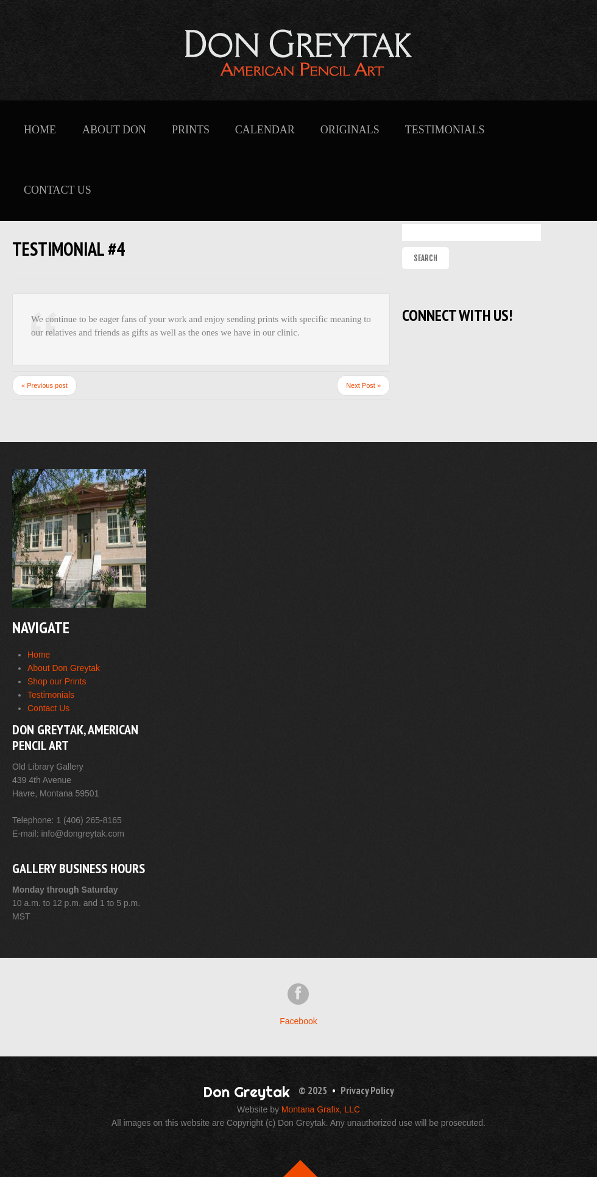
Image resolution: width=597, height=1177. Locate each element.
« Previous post (44, 385)
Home (40, 130)
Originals (350, 130)
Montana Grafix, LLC (320, 1109)
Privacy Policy (367, 1090)
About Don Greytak (63, 668)
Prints (191, 130)
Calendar (265, 130)
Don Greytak (246, 1092)
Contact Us (57, 190)
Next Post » (363, 385)
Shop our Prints (57, 681)
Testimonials (445, 130)
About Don (114, 130)
